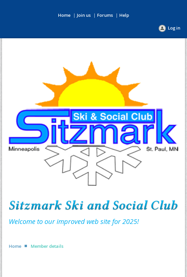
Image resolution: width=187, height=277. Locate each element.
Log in (174, 28)
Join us (84, 15)
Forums (105, 15)
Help (124, 15)
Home (64, 15)
